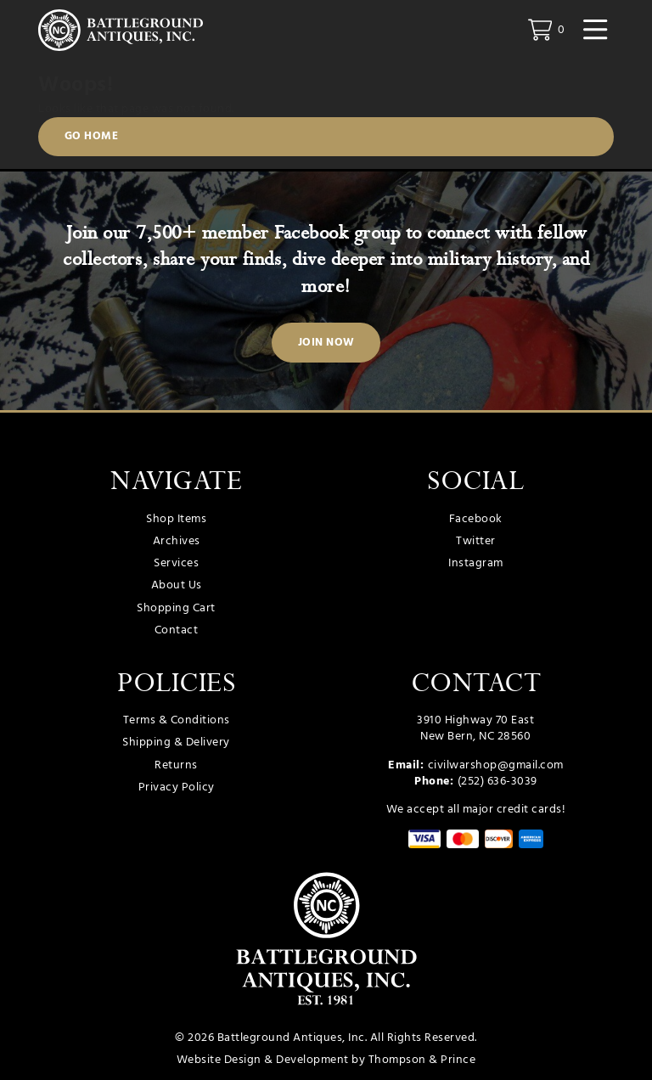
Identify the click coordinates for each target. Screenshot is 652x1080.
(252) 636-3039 (497, 781)
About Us (176, 585)
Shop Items (176, 519)
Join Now (326, 343)
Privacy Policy (176, 787)
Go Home (92, 136)
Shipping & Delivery (176, 742)
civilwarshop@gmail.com (496, 765)
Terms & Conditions (176, 720)
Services (176, 563)
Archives (176, 541)
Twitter (476, 541)
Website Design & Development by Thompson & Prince (326, 1060)
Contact (177, 630)
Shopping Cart (176, 608)
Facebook (476, 519)
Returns (176, 765)
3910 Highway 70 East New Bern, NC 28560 (475, 728)
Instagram (475, 563)
